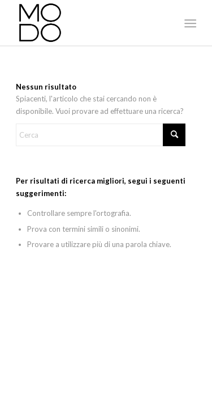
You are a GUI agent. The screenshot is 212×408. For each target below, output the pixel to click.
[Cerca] (100, 135)
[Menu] (189, 23)
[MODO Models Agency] (88, 22)
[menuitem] (189, 23)
